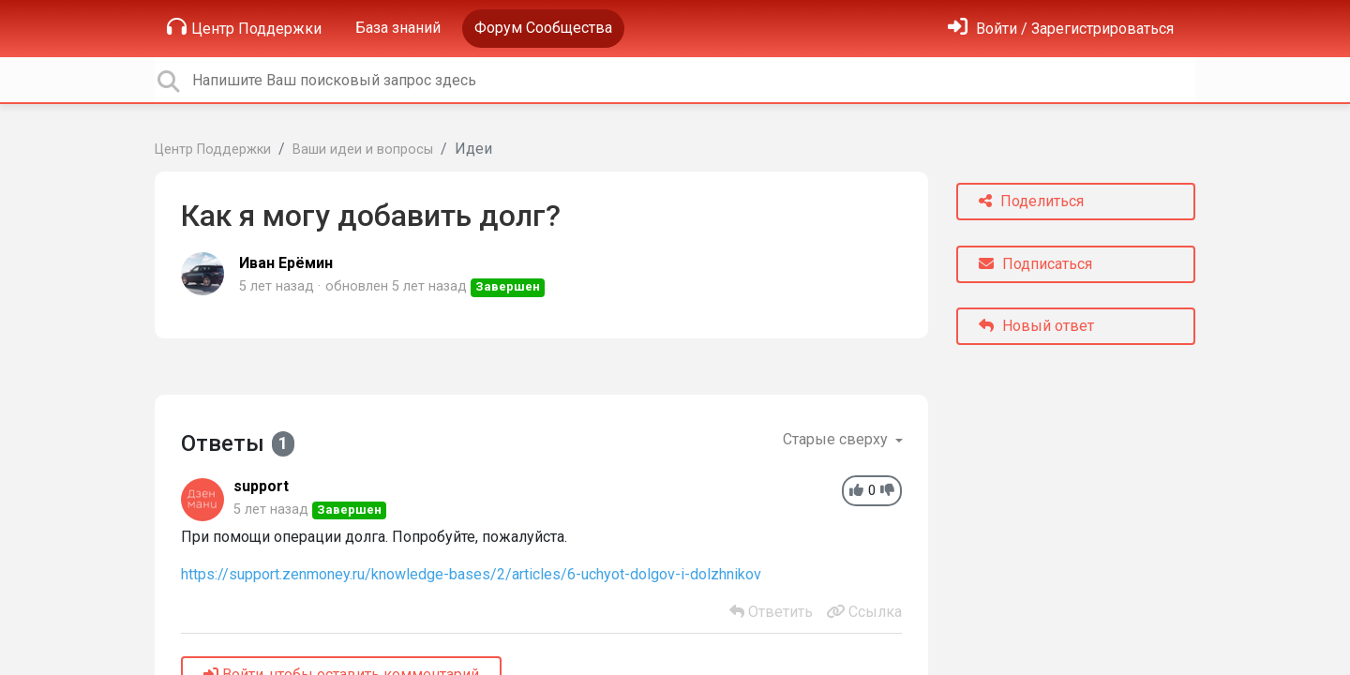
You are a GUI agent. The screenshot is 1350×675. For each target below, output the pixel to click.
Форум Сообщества (543, 28)
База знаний (398, 28)
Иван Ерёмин (286, 263)
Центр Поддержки (244, 27)
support (261, 486)
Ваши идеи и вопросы (362, 150)
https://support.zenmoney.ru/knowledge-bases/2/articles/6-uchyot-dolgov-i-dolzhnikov (471, 574)
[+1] (856, 491)
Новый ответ (1036, 326)
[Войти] (1060, 28)
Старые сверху (837, 439)
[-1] (887, 491)
